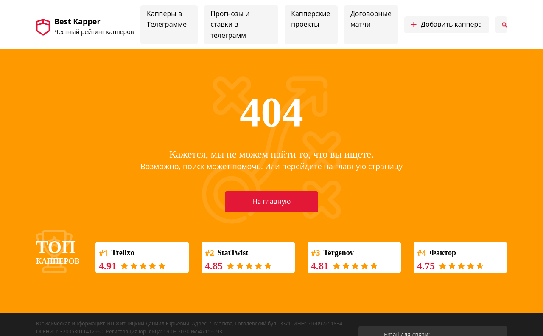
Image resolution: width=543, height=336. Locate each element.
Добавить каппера (446, 24)
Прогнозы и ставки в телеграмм (229, 24)
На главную (271, 201)
